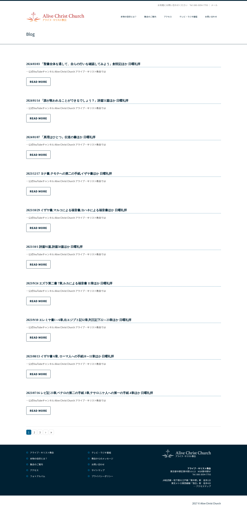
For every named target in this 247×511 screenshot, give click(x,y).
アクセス (168, 16)
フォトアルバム (37, 476)
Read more (38, 82)
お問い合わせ (211, 16)
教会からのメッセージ (102, 458)
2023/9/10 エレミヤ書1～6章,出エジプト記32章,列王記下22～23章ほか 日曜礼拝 (78, 320)
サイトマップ (98, 470)
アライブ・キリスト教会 (42, 452)
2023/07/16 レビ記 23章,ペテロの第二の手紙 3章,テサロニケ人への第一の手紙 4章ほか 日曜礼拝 (89, 393)
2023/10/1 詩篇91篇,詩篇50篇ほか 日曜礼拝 (54, 246)
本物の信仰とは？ (129, 16)
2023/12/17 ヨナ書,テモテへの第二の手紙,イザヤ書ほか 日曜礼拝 (69, 173)
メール (214, 5)
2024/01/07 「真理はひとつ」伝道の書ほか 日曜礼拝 (60, 137)
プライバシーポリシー (102, 476)
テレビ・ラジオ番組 (188, 16)
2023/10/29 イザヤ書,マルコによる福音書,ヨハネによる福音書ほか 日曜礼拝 (76, 210)
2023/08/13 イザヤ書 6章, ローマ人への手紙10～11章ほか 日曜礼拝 (70, 356)
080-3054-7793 (201, 5)
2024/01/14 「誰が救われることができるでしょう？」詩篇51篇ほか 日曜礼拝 (77, 100)
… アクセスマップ (202, 486)
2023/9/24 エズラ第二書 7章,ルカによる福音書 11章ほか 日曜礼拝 (69, 283)
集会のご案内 (150, 16)
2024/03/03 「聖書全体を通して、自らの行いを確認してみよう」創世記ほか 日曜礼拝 (83, 64)
